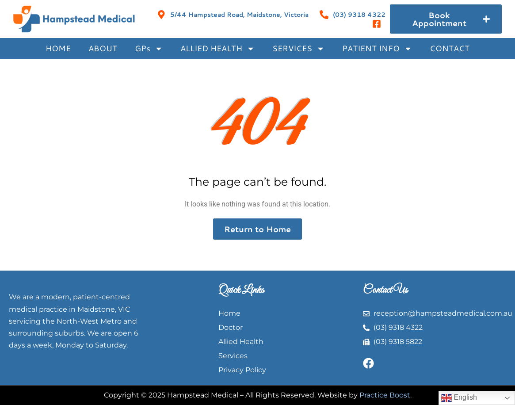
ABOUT (102, 48)
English (459, 398)
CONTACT (449, 48)
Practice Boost (384, 395)
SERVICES (298, 48)
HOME (58, 48)
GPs (149, 48)
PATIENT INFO (377, 48)
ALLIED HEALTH (217, 48)
